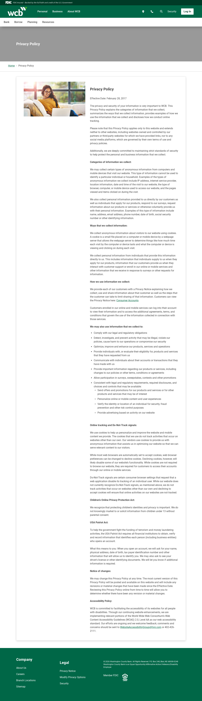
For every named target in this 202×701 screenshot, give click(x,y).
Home (11, 65)
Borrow (18, 22)
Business (57, 11)
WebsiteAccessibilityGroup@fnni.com (140, 627)
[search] (161, 11)
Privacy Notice (67, 671)
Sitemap (20, 686)
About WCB (74, 11)
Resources (48, 22)
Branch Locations (26, 680)
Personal (42, 11)
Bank (6, 22)
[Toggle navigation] (177, 20)
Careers (20, 674)
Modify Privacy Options (72, 677)
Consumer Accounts (127, 300)
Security (172, 11)
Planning (32, 22)
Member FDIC (110, 675)
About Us (21, 667)
